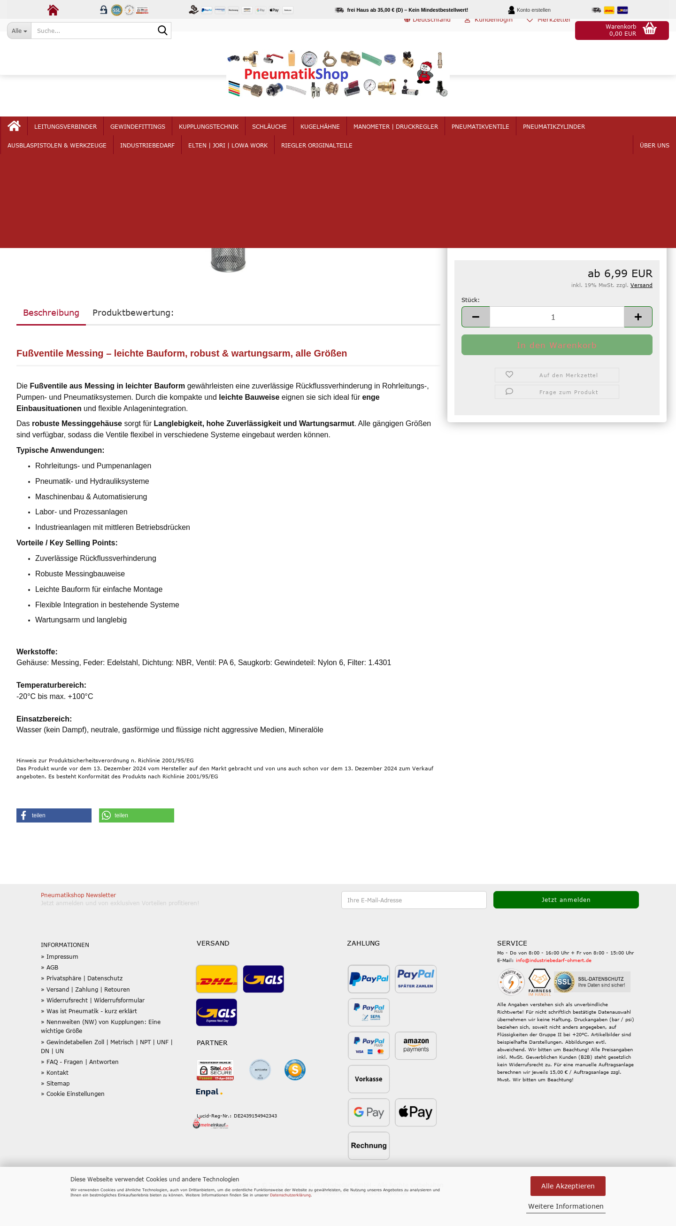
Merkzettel (548, 30)
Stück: (470, 329)
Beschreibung (51, 341)
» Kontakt (55, 1101)
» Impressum (59, 985)
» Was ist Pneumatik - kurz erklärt (89, 1040)
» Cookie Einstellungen (73, 1122)
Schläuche (272, 137)
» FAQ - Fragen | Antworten (80, 1090)
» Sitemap (55, 1112)
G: (457, 248)
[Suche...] (19, 30)
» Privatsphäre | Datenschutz (82, 1007)
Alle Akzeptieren (568, 1186)
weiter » (65, 176)
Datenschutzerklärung (290, 1195)
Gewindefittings (140, 137)
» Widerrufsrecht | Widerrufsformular (93, 1029)
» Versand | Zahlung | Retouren (85, 1018)
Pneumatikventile (483, 137)
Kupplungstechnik (211, 137)
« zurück (33, 176)
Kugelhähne (323, 137)
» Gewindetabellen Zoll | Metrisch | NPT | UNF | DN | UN (107, 1075)
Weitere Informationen (566, 1206)
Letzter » (99, 176)
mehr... (612, 137)
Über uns (652, 137)
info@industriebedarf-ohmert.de (554, 989)
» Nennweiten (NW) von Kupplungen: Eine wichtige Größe (101, 1055)
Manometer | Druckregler (398, 137)
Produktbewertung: (133, 341)
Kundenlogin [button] (489, 30)
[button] (427, 30)
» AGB (49, 996)
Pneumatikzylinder (557, 137)
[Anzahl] (557, 346)
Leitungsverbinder (68, 137)
